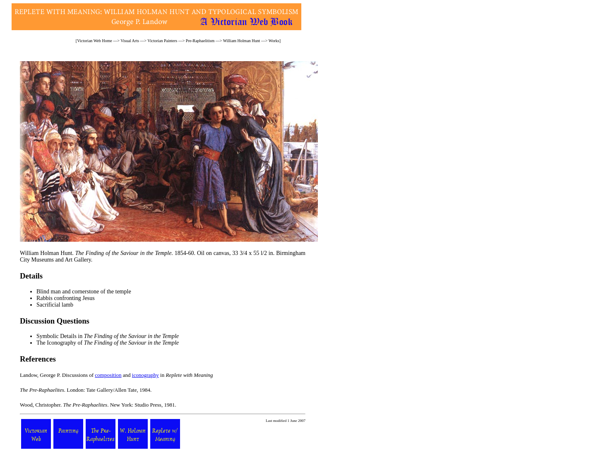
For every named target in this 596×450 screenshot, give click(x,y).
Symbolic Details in (107, 336)
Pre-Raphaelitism (200, 40)
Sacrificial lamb (54, 305)
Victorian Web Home (94, 40)
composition (108, 375)
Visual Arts (129, 40)
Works (274, 40)
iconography (145, 375)
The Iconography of (107, 343)
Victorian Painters (162, 40)
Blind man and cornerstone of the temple (83, 291)
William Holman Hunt (241, 40)
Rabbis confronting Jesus (65, 298)
